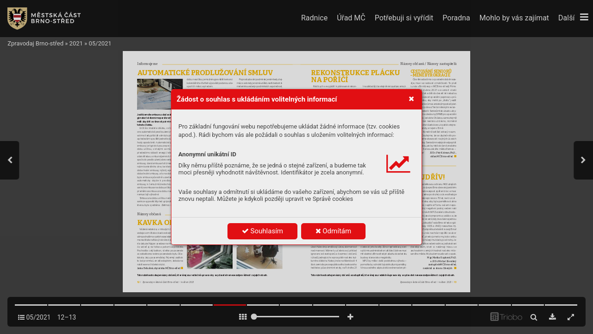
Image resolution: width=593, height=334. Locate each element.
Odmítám (333, 231)
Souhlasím (262, 231)
